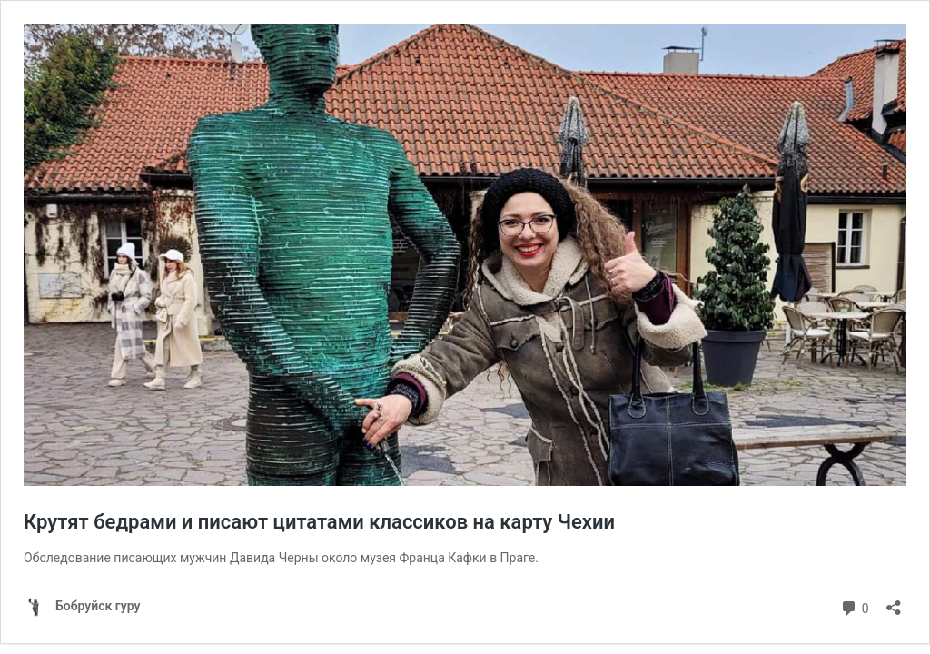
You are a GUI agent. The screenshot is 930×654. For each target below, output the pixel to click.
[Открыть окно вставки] (893, 602)
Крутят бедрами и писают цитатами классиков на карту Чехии (319, 521)
